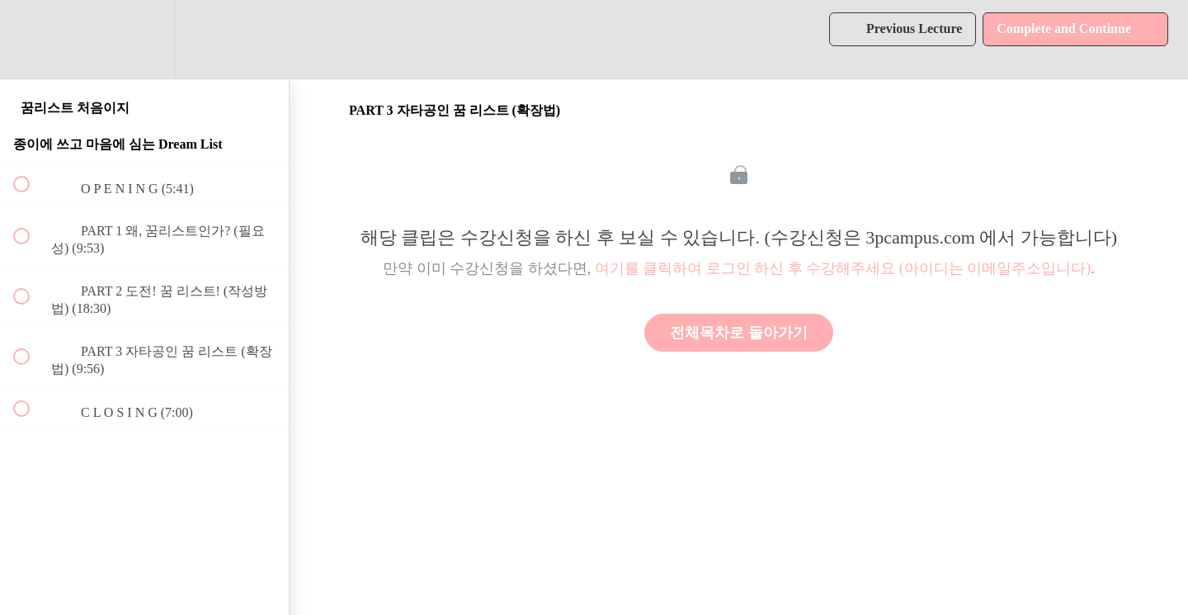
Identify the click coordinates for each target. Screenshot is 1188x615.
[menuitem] (144, 39)
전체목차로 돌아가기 (739, 332)
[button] (30, 39)
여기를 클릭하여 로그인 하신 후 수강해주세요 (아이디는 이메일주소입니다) (843, 268)
